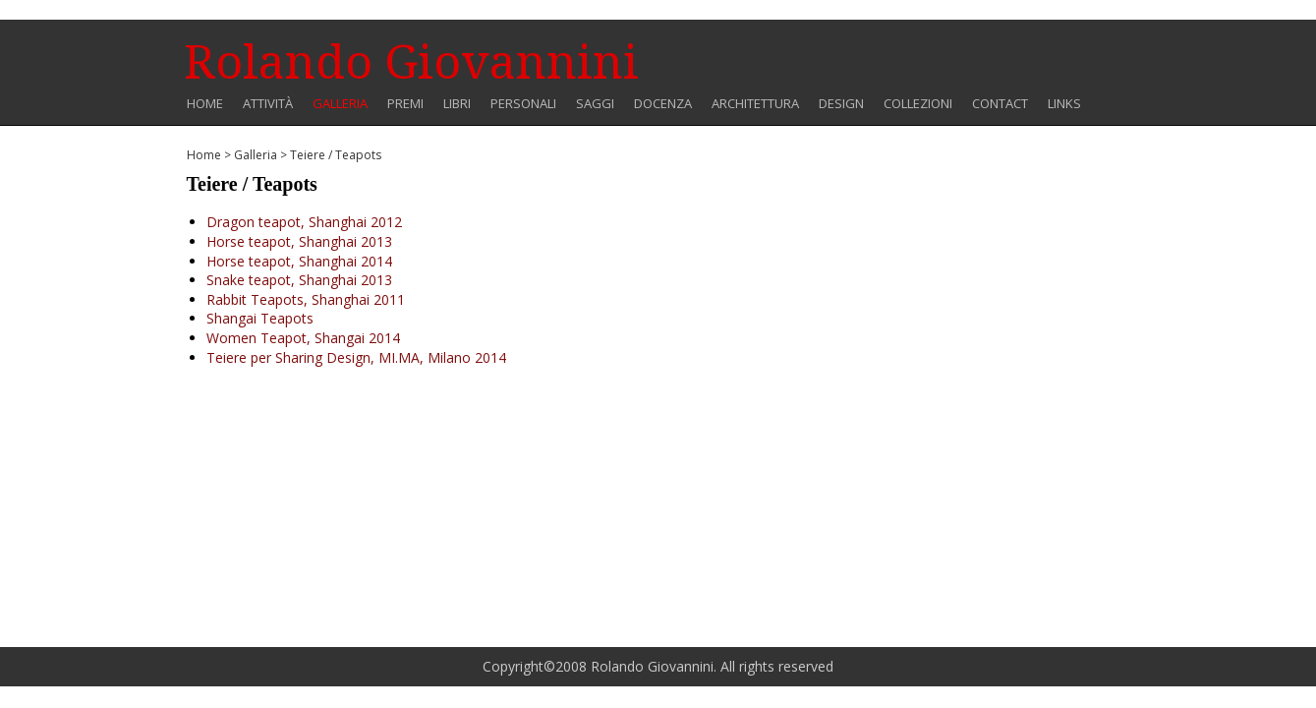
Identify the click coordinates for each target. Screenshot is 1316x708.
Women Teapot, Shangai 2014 (303, 337)
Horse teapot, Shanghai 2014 (299, 261)
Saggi (595, 103)
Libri (457, 103)
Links (1064, 103)
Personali (523, 103)
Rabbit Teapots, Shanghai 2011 (305, 299)
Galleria (340, 103)
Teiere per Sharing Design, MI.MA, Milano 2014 (356, 357)
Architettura (755, 103)
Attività (268, 103)
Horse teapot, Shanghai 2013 (299, 241)
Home (205, 103)
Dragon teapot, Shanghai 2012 (304, 221)
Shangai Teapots (260, 318)
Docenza (663, 103)
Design (841, 103)
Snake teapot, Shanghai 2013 (299, 279)
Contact (1000, 103)
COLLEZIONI (918, 103)
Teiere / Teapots (335, 155)
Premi (405, 103)
